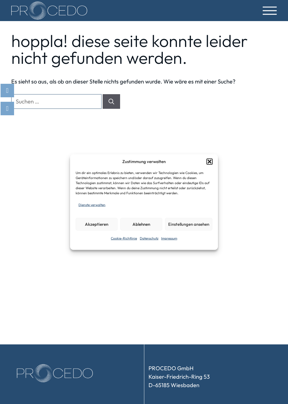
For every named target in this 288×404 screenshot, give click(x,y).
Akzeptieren (96, 224)
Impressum (169, 238)
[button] (209, 161)
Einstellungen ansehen (188, 224)
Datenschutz (149, 238)
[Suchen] (111, 101)
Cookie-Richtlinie (124, 238)
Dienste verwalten (91, 205)
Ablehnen (141, 224)
